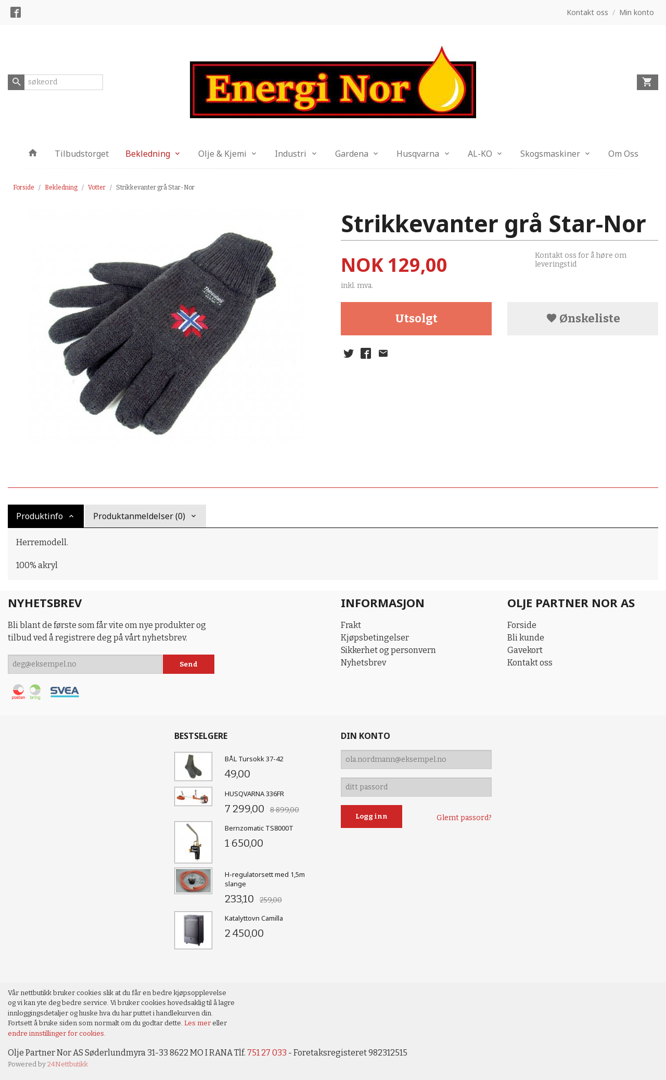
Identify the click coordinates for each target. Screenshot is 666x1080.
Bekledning (147, 153)
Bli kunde (525, 638)
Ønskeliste (583, 318)
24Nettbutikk (67, 1064)
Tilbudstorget (82, 153)
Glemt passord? (464, 817)
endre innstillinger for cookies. (57, 1033)
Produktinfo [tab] (39, 516)
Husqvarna (417, 153)
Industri (290, 153)
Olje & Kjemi (222, 153)
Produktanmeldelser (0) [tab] (139, 516)
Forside (23, 187)
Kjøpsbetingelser (375, 638)
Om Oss (623, 153)
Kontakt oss (530, 663)
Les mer (198, 1023)
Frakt (351, 625)
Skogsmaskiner (550, 153)
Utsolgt (416, 318)
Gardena (351, 153)
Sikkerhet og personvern (388, 650)
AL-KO (480, 153)
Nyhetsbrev (363, 663)
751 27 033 (267, 1053)
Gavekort (525, 650)
